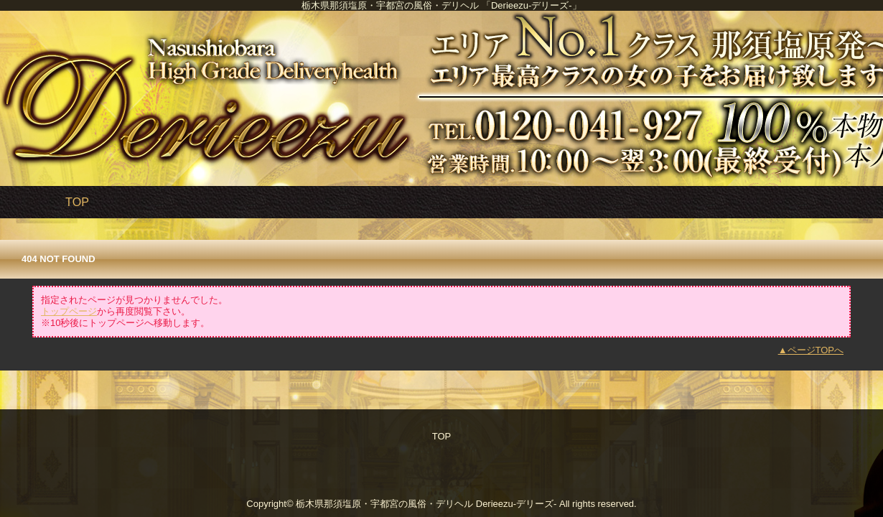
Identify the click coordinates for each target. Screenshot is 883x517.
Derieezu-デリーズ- (516, 503)
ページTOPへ (816, 350)
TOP (77, 201)
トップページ (69, 311)
